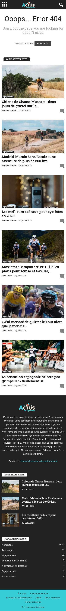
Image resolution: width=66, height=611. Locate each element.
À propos (22, 593)
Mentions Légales (33, 601)
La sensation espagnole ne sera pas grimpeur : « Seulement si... (31, 379)
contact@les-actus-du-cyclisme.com (39, 461)
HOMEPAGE (42, 44)
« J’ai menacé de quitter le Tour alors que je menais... (32, 324)
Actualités (7, 262)
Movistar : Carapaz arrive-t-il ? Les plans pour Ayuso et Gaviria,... (30, 269)
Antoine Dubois (9, 110)
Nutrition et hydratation (14, 565)
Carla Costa (7, 276)
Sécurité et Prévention (14, 560)
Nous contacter (52, 597)
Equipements (8, 97)
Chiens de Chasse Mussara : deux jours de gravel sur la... (29, 103)
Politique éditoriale (39, 593)
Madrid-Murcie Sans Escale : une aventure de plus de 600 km (29, 158)
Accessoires (9, 576)
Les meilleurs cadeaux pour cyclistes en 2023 (32, 213)
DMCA (38, 597)
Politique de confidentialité (19, 597)
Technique (7, 550)
